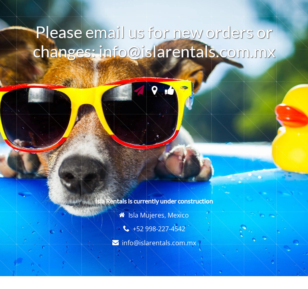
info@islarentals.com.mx (159, 242)
